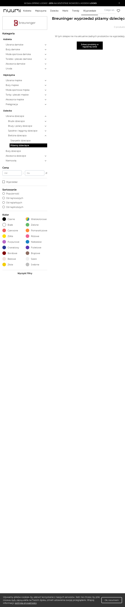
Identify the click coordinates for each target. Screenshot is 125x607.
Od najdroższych (12, 207)
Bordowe (9, 253)
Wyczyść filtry (24, 273)
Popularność (10, 193)
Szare (31, 259)
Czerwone (10, 230)
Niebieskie (34, 242)
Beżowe (9, 259)
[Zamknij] (119, 3)
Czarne (8, 219)
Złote (7, 264)
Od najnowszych (12, 198)
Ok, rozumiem (112, 600)
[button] (60, 3)
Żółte (7, 236)
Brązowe (33, 253)
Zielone (32, 225)
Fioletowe (33, 247)
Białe (7, 225)
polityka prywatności (26, 603)
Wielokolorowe (36, 219)
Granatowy (10, 247)
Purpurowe (10, 242)
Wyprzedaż (9, 182)
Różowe (32, 236)
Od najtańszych (12, 202)
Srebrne (32, 264)
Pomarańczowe (36, 230)
